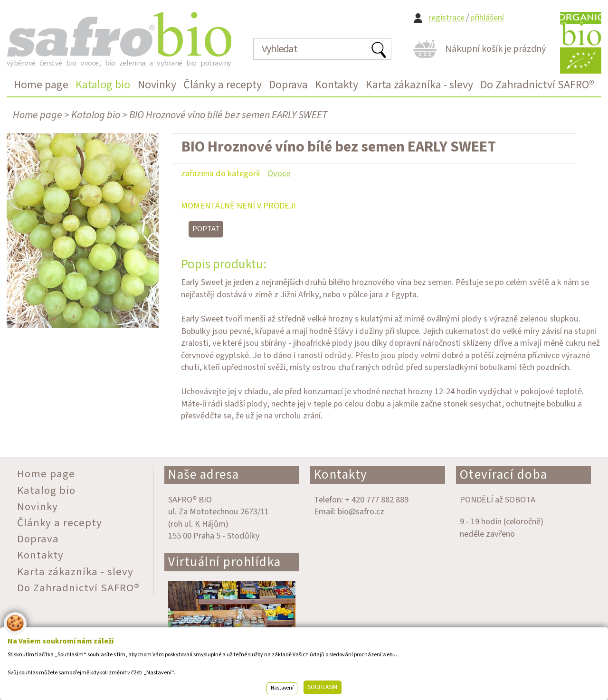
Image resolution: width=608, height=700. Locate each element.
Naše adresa (203, 474)
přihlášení (487, 18)
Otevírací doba (504, 474)
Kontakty (341, 474)
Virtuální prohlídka (224, 562)
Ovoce (278, 173)
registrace (446, 18)
